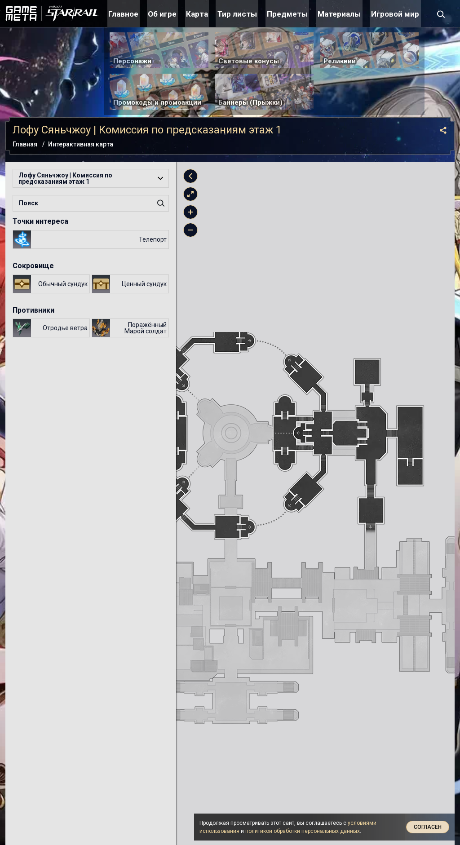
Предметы (287, 13)
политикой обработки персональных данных (302, 831)
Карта (197, 13)
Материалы (339, 13)
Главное (123, 13)
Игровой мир (395, 13)
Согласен (428, 827)
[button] (91, 178)
